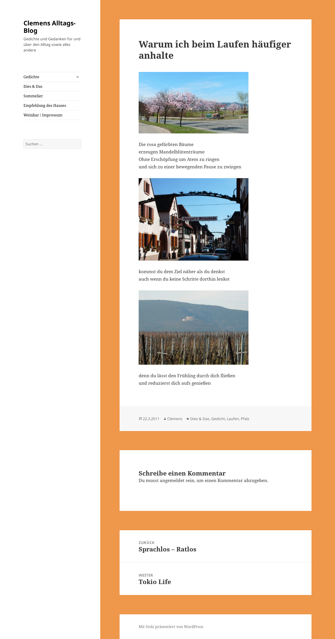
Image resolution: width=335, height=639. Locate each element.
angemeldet (172, 480)
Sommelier (33, 96)
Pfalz (245, 418)
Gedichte (31, 76)
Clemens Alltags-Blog (49, 27)
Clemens (174, 418)
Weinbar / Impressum (42, 115)
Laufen (233, 418)
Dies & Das (32, 86)
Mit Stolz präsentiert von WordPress (171, 626)
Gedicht (218, 418)
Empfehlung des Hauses (44, 105)
